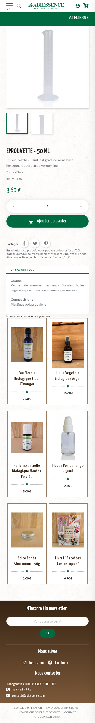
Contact (70, 712)
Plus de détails (14, 172)
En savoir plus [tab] (22, 269)
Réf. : (9, 178)
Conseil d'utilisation (28, 707)
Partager (24, 243)
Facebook (58, 663)
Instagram (33, 663)
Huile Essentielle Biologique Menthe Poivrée (27, 471)
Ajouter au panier (47, 222)
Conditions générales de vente (39, 712)
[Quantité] (47, 206)
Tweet (35, 243)
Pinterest (46, 243)
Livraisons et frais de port (63, 707)
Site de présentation (47, 716)
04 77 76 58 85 (18, 690)
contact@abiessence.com (25, 695)
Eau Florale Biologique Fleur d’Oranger (27, 378)
